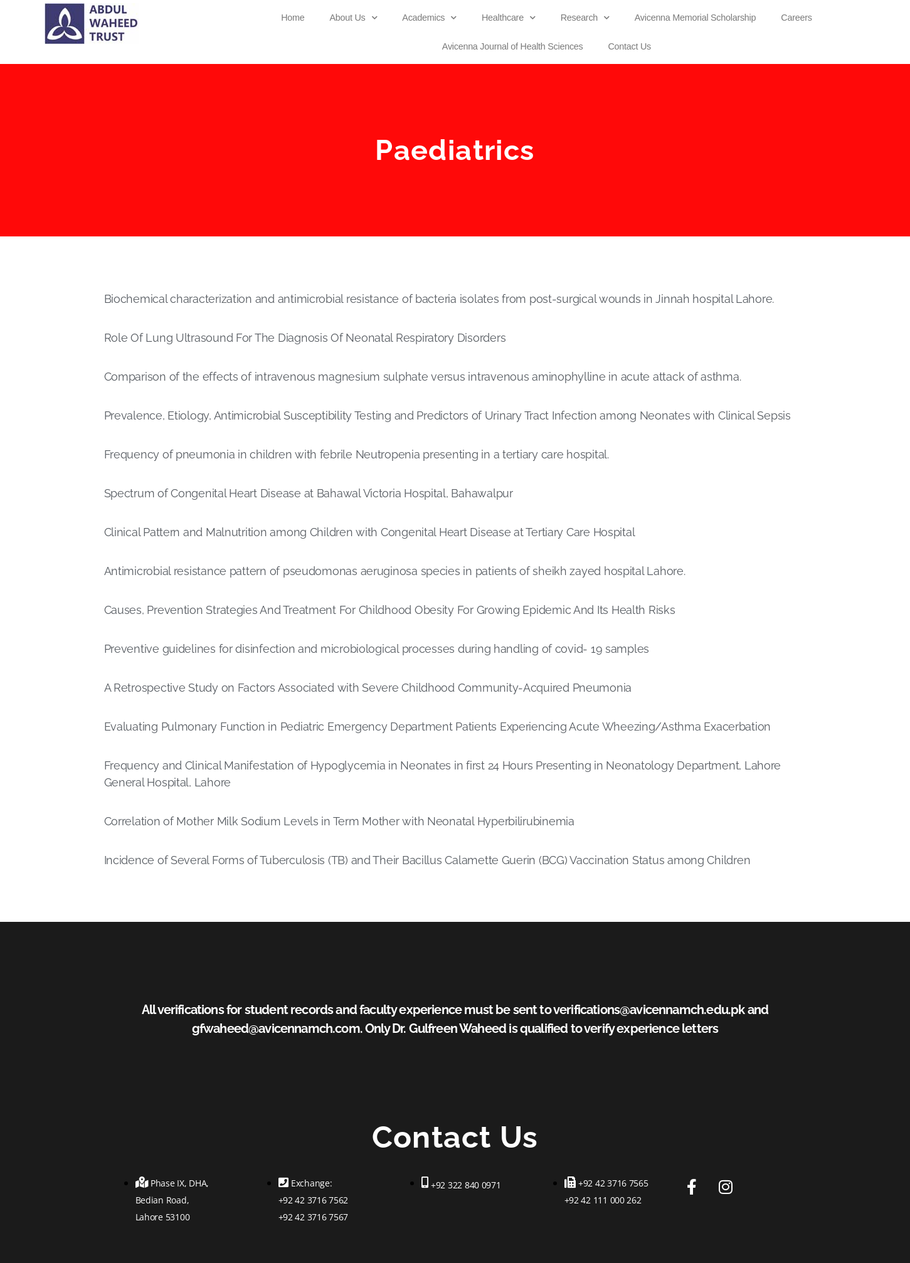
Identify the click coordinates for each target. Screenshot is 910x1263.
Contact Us (629, 46)
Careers (796, 18)
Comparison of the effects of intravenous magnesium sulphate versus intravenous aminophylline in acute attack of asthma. (422, 376)
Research (585, 17)
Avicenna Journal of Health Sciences (512, 46)
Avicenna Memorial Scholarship (695, 18)
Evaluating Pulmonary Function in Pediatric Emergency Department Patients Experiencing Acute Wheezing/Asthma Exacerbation (437, 726)
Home (292, 18)
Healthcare (509, 17)
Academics (429, 17)
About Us (354, 17)
